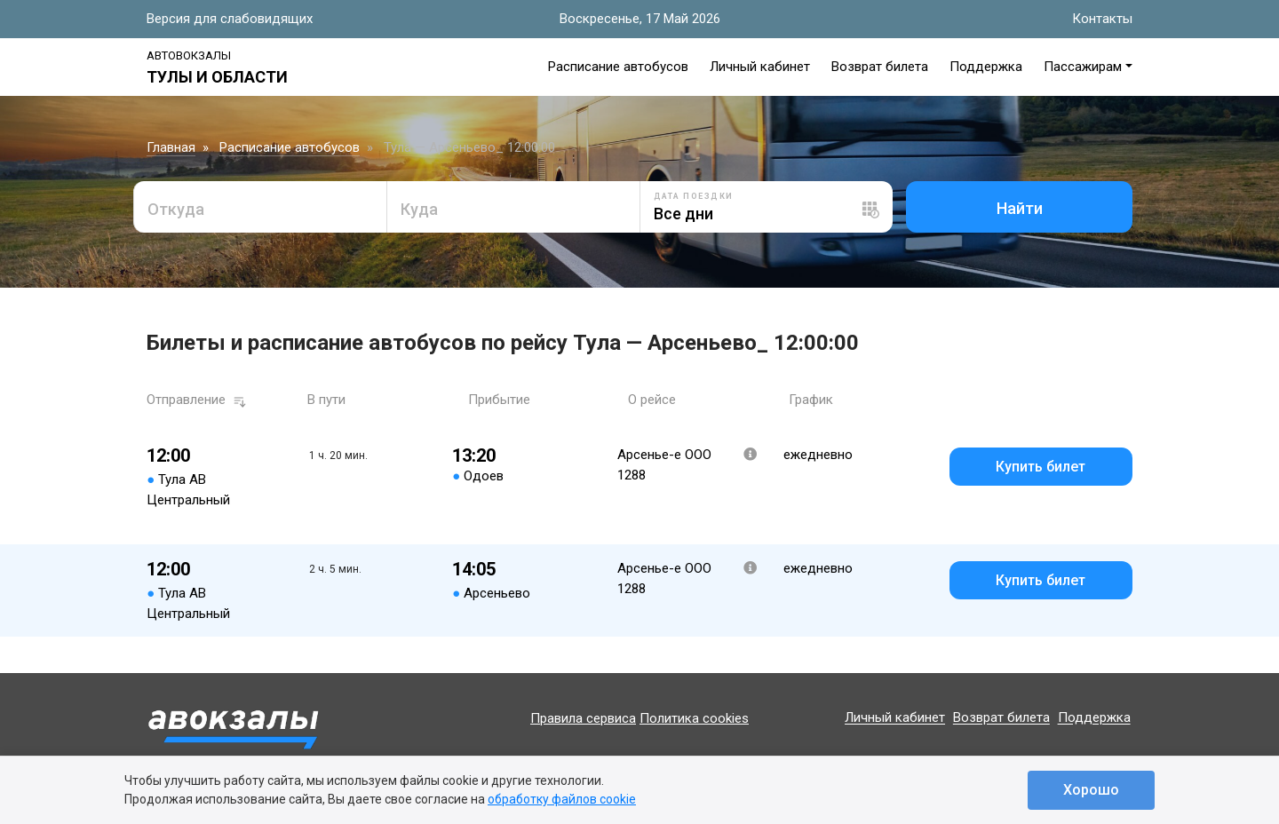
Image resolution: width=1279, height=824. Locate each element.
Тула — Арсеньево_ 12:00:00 (469, 147)
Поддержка (985, 67)
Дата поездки (694, 196)
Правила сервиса (583, 718)
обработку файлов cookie (562, 799)
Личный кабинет (760, 67)
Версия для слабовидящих (230, 19)
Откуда (175, 209)
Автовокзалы (189, 55)
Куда (419, 209)
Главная (171, 147)
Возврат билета (879, 67)
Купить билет (1040, 466)
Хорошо (1091, 789)
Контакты (1102, 19)
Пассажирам (1083, 67)
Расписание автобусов (618, 67)
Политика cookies (694, 718)
